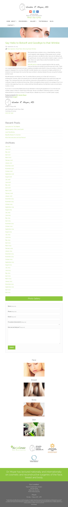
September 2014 (9, 229)
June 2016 (8, 182)
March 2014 (8, 245)
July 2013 (7, 267)
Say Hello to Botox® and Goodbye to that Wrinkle (32, 42)
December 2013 (9, 254)
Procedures (23, 22)
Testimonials (43, 21)
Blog (51, 21)
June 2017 (8, 149)
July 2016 (7, 179)
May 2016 (7, 185)
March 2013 (8, 278)
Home (8, 21)
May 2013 (7, 273)
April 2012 (8, 289)
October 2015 (8, 204)
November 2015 (9, 201)
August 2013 (8, 265)
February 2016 (9, 193)
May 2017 (7, 152)
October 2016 (9, 171)
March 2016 (8, 190)
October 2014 (8, 226)
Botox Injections (11, 49)
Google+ (15, 97)
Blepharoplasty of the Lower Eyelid (14, 129)
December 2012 (9, 284)
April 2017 (7, 154)
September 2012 (9, 287)
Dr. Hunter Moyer (22, 95)
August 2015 (8, 209)
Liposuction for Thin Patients (12, 126)
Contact (11, 26)
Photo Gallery (34, 298)
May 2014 (7, 240)
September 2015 (9, 207)
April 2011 (7, 292)
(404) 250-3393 (9, 113)
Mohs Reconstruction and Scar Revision (15, 137)
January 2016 (8, 196)
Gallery (33, 22)
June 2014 (8, 237)
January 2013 (8, 281)
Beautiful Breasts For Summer (13, 134)
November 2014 (9, 223)
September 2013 (9, 262)
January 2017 (8, 163)
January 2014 (8, 251)
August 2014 (8, 232)
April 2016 (8, 187)
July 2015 (7, 212)
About (14, 22)
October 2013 (8, 259)
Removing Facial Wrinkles (29, 49)
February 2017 (9, 160)
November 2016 (9, 168)
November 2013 (9, 256)
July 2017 (7, 146)
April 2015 (7, 221)
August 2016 (8, 176)
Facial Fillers (19, 49)
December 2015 (9, 198)
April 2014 (8, 243)
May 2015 (7, 218)
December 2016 (9, 165)
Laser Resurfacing (9, 132)
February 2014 (9, 248)
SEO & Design (34, 504)
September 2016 (9, 174)
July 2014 (7, 234)
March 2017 (8, 157)
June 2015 (8, 215)
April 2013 (8, 276)
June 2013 (8, 270)
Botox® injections (32, 64)
